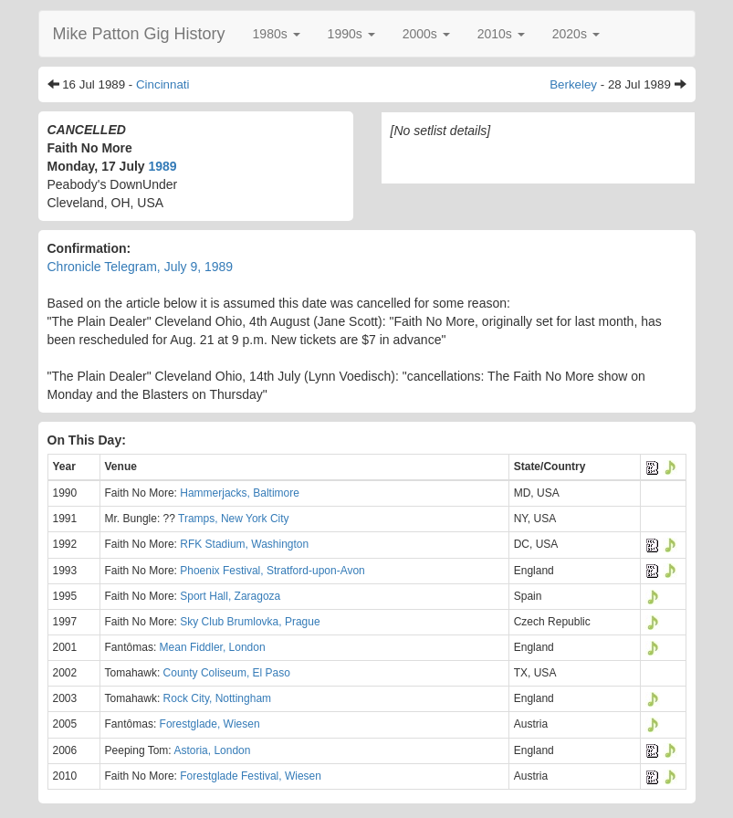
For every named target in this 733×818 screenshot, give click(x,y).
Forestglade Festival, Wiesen (250, 776)
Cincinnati (163, 84)
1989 (163, 166)
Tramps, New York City (233, 518)
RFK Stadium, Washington (244, 544)
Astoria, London (211, 750)
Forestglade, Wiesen (210, 724)
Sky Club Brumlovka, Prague (249, 621)
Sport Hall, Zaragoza (230, 596)
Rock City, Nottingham (217, 698)
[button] (276, 34)
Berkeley (573, 84)
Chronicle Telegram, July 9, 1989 (140, 266)
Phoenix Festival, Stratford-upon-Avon (272, 570)
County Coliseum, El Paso (226, 672)
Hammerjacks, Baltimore (239, 493)
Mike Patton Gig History (139, 34)
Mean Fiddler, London (213, 647)
